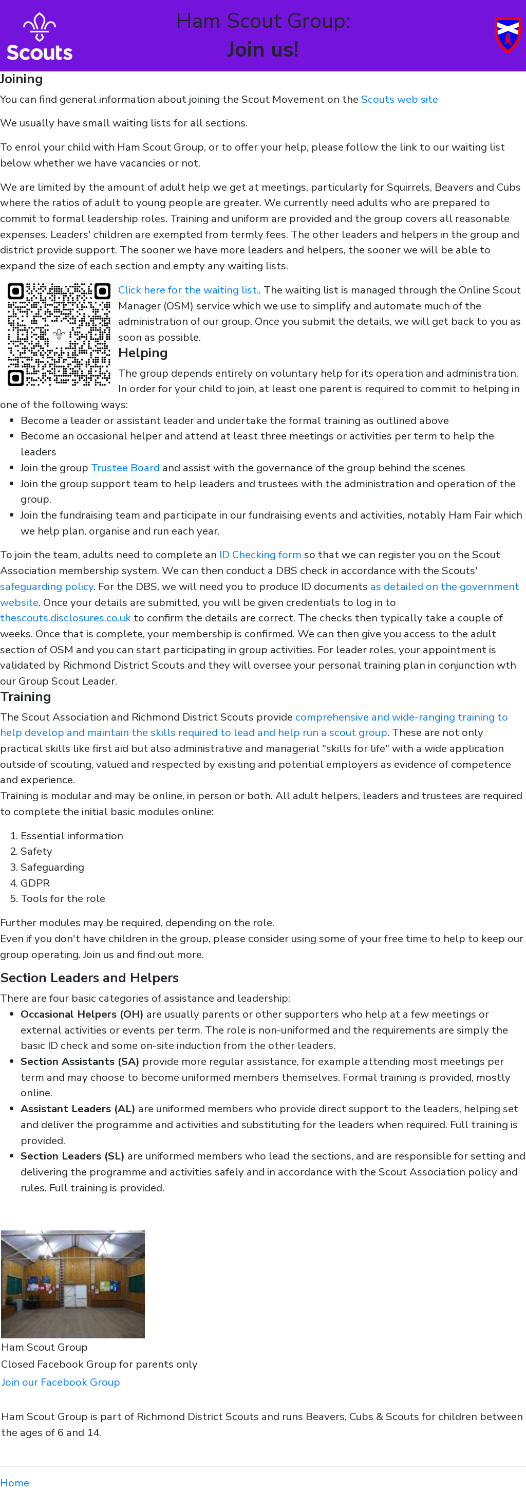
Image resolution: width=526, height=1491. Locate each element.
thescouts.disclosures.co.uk (65, 618)
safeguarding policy (46, 586)
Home (14, 1483)
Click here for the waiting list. (188, 290)
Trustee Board (125, 468)
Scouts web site (399, 99)
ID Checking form (260, 554)
